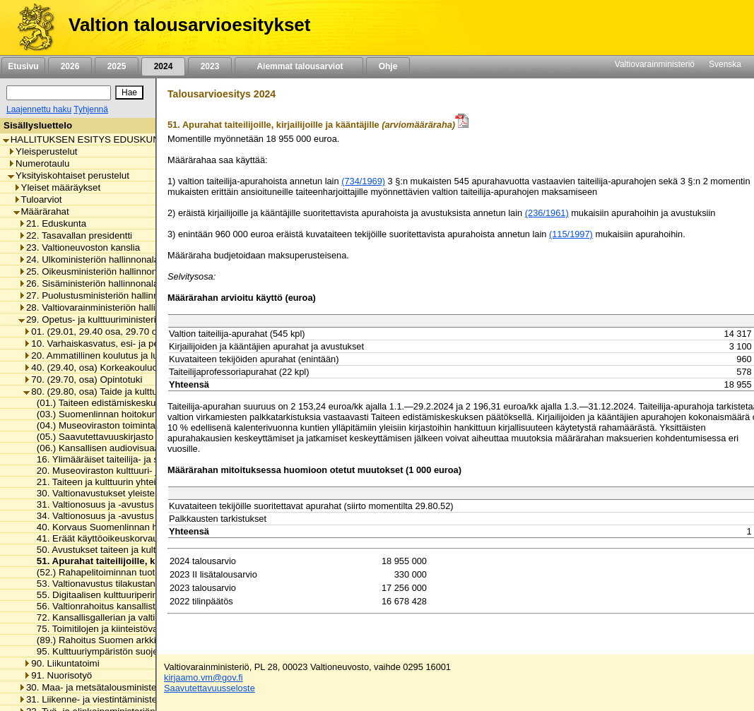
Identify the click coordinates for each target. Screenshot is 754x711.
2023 (210, 66)
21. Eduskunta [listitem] (52, 223)
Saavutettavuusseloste (209, 688)
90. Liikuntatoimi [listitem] (61, 663)
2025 (116, 66)
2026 (70, 66)
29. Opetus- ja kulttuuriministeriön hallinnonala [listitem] (118, 319)
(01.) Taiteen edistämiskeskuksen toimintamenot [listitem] (133, 403)
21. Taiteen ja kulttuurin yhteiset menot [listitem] (113, 482)
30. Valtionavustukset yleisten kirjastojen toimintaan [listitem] (140, 493)
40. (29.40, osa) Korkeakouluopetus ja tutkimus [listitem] (125, 367)
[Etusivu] (30, 27)
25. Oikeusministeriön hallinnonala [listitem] (94, 271)
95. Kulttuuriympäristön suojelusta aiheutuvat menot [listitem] (141, 651)
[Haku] (58, 92)
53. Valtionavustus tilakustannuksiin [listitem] (107, 583)
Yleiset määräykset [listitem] (57, 187)
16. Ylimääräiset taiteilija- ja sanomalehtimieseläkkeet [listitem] (144, 459)
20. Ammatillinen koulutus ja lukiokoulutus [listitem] (114, 355)
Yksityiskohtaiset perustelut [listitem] (68, 175)
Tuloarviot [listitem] (37, 199)
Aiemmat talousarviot (299, 66)
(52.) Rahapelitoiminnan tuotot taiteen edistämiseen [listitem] (140, 572)
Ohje (388, 66)
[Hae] (129, 92)
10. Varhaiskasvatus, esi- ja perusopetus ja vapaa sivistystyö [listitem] (153, 343)
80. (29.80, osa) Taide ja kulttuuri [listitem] (95, 391)
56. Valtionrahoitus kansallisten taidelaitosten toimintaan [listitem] (149, 606)
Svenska (725, 64)
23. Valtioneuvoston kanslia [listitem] (79, 247)
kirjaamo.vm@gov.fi (203, 677)
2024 (163, 66)
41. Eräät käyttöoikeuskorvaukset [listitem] (102, 538)
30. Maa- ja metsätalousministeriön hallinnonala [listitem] (121, 687)
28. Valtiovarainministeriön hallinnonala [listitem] (103, 307)
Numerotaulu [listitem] (38, 163)
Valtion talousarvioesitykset (189, 24)
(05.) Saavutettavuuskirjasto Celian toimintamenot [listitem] (137, 436)
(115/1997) (571, 234)
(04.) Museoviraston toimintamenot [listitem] (105, 425)
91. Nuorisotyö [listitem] (57, 675)
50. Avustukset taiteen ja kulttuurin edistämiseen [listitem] (133, 549)
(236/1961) (547, 213)
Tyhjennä (90, 109)
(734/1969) (363, 181)
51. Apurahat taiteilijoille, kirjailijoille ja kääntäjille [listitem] (143, 561)
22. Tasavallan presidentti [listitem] (75, 235)
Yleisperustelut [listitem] (42, 151)
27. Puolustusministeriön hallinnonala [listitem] (100, 295)
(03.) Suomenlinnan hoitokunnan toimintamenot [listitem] (132, 414)
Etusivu (23, 66)
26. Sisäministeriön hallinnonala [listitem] (88, 283)
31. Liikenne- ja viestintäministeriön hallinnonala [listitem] (121, 699)
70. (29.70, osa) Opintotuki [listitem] (82, 379)
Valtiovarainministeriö (655, 64)
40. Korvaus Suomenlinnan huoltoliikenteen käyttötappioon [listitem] (155, 527)
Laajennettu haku (38, 109)
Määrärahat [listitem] (41, 211)
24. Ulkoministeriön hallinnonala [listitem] (88, 259)
